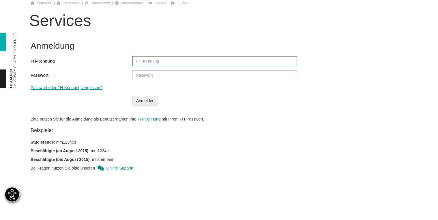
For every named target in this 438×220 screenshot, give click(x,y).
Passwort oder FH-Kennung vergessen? (66, 87)
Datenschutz (97, 3)
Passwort (39, 75)
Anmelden (145, 100)
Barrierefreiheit (129, 3)
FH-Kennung (43, 61)
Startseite (41, 3)
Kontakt (157, 3)
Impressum (68, 3)
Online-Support (114, 168)
